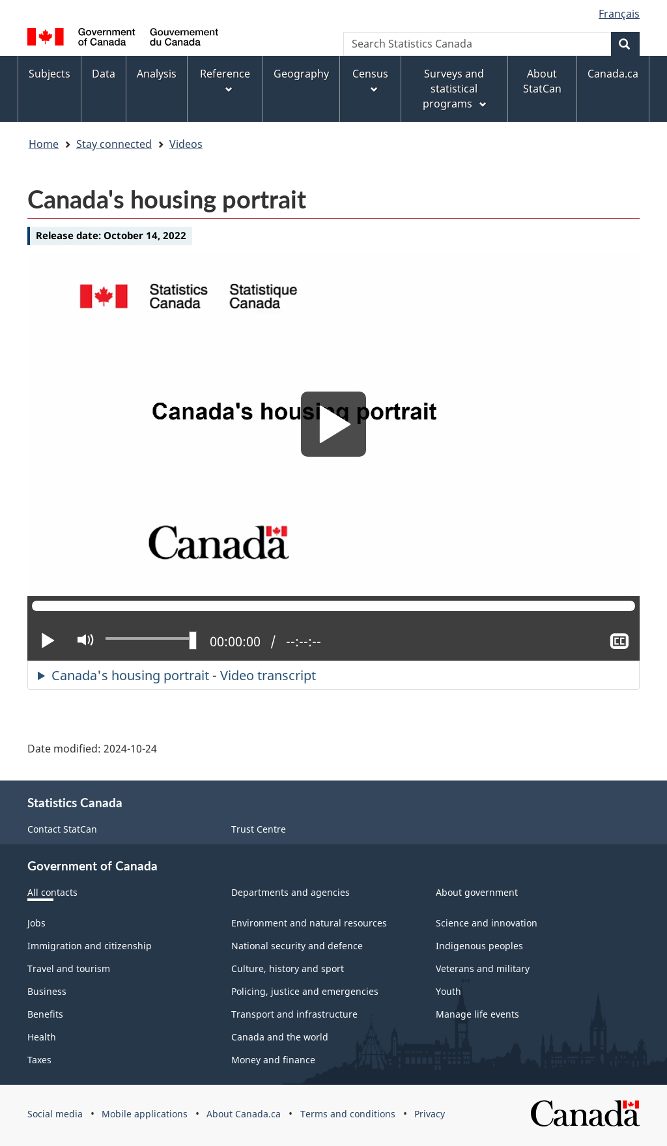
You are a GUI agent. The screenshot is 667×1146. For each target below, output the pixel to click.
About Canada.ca (243, 1114)
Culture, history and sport (287, 968)
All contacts (52, 892)
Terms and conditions (347, 1114)
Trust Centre (258, 829)
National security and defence (297, 945)
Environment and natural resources (309, 923)
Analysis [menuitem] (157, 73)
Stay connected (114, 144)
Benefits (45, 1014)
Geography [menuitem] (301, 73)
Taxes (39, 1059)
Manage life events (477, 1014)
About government (477, 892)
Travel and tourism (68, 968)
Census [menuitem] (370, 80)
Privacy (429, 1114)
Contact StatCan (62, 829)
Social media (55, 1114)
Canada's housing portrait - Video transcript (183, 675)
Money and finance (273, 1059)
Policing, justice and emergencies (304, 991)
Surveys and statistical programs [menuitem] (456, 88)
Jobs (36, 923)
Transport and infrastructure (294, 1014)
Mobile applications (145, 1114)
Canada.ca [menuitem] (613, 73)
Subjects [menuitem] (49, 73)
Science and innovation (486, 923)
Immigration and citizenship (89, 945)
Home (44, 144)
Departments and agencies (290, 892)
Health (41, 1037)
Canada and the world (279, 1037)
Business (46, 991)
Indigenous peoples (479, 945)
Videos (186, 144)
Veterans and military (483, 968)
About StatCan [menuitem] (542, 81)
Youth (448, 991)
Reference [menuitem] (225, 80)
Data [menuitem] (103, 73)
